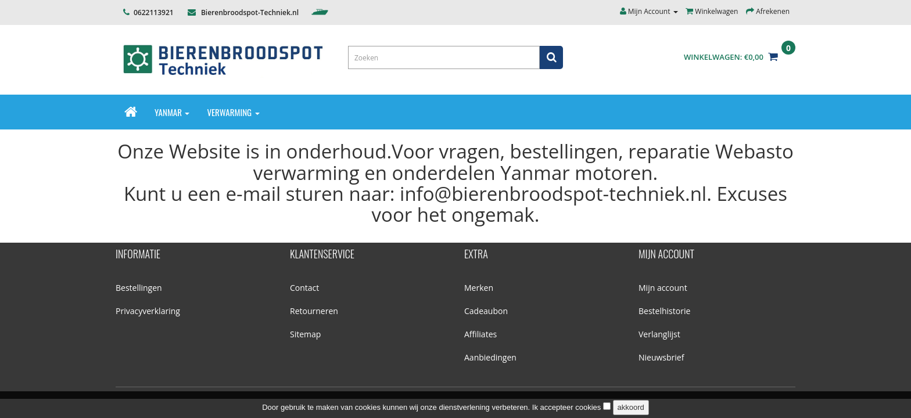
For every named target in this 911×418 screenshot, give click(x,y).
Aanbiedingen (490, 357)
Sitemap (305, 334)
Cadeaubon (486, 310)
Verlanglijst (659, 334)
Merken (478, 287)
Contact (304, 287)
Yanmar (172, 112)
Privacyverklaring (148, 310)
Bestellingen (139, 287)
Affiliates (480, 334)
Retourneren (314, 310)
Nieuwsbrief (661, 357)
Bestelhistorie (664, 310)
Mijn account (663, 287)
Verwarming (233, 112)
